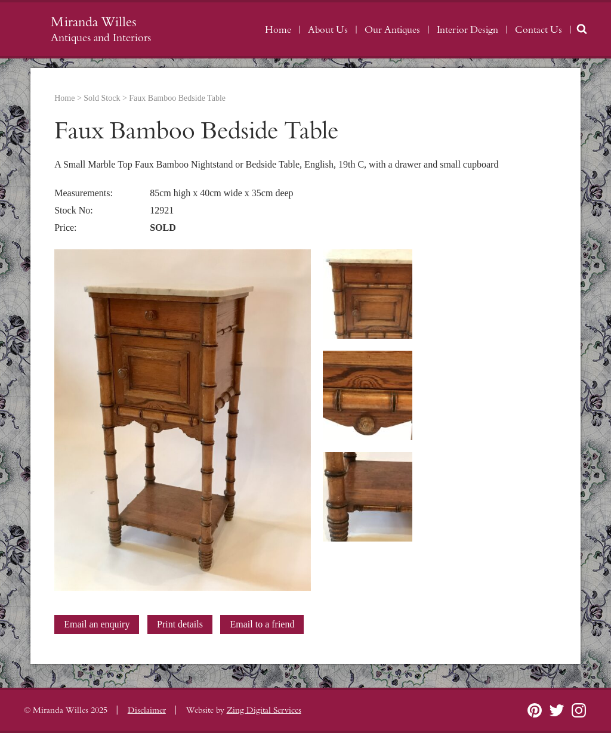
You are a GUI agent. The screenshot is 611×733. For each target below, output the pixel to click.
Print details (180, 624)
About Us (328, 30)
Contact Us (538, 30)
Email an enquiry (96, 624)
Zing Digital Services (264, 710)
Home (278, 30)
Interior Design (467, 30)
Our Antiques (392, 30)
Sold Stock (102, 98)
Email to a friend (262, 624)
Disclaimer (147, 710)
